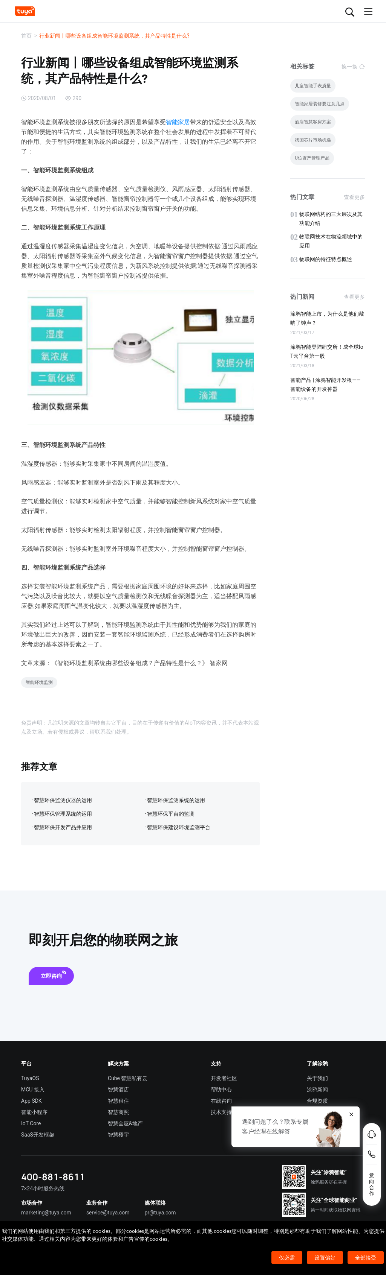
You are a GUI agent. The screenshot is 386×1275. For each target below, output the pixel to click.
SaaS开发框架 (37, 1135)
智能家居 (178, 122)
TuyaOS (30, 1078)
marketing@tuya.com (46, 1213)
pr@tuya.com (160, 1213)
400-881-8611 (53, 1176)
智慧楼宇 (118, 1135)
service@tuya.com (108, 1213)
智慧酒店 (118, 1090)
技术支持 (221, 1112)
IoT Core (31, 1123)
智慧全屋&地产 (125, 1123)
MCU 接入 (32, 1090)
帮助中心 (221, 1090)
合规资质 (317, 1101)
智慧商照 (118, 1112)
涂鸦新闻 (317, 1090)
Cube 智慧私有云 (128, 1078)
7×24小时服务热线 (42, 1188)
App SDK (31, 1101)
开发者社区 (224, 1078)
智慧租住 (118, 1101)
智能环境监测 (39, 682)
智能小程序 (34, 1112)
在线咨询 (221, 1101)
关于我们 (317, 1078)
